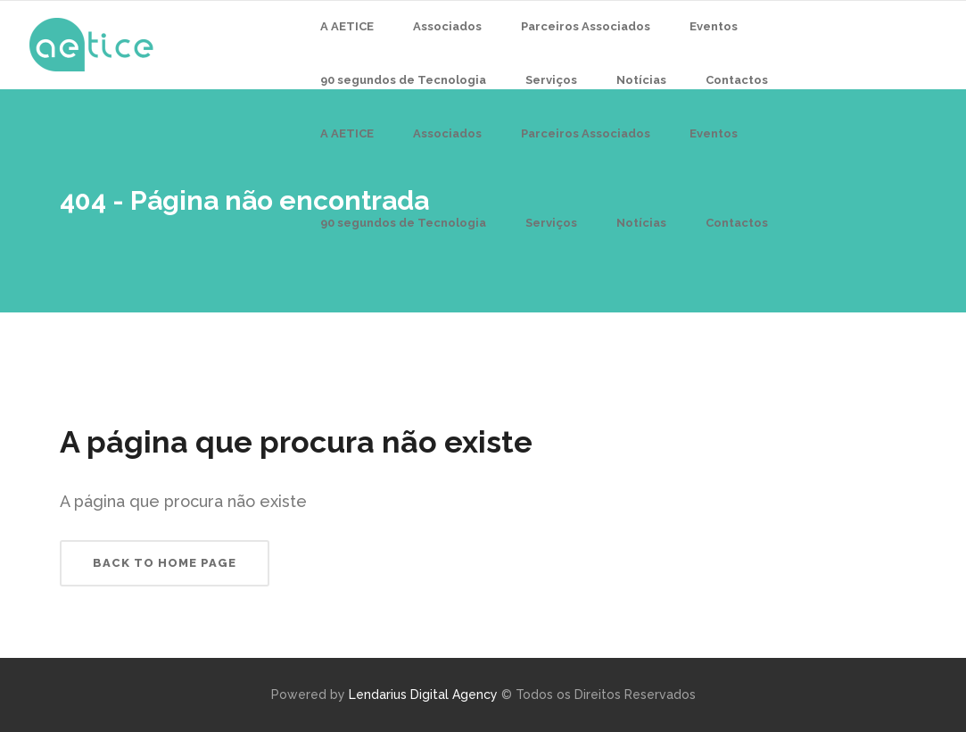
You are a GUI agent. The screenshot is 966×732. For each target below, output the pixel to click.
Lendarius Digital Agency (423, 694)
